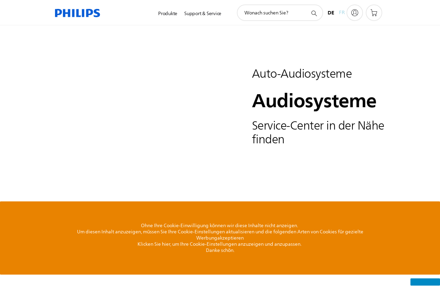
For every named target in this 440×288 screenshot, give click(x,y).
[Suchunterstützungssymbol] (314, 13)
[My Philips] (354, 12)
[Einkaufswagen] (374, 12)
